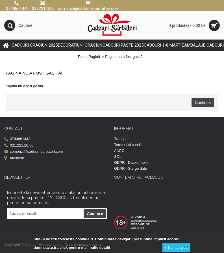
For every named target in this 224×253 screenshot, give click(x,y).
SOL (117, 156)
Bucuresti (14, 158)
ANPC (119, 151)
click (64, 247)
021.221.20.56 (18, 145)
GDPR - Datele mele (130, 162)
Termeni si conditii (128, 145)
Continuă (203, 102)
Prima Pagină (89, 56)
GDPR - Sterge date (130, 168)
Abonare (95, 213)
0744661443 (17, 139)
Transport (122, 139)
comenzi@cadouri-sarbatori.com (33, 151)
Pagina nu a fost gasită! (124, 56)
